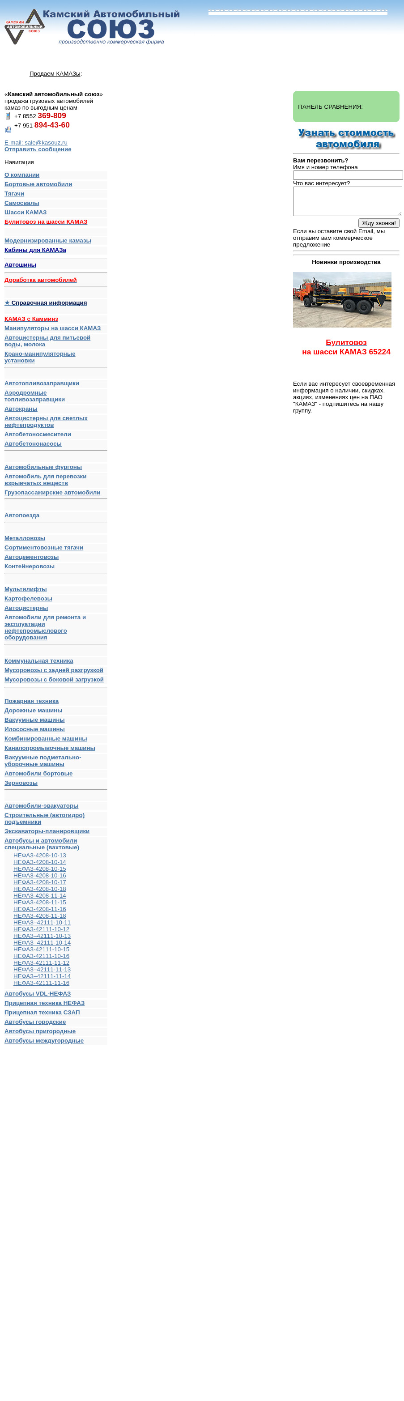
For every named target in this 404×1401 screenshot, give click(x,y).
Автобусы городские (35, 1021)
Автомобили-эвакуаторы (41, 805)
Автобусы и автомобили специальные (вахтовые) (41, 844)
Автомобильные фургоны (43, 467)
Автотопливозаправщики (41, 383)
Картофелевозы (28, 598)
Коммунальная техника (38, 660)
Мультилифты (25, 589)
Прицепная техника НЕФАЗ (44, 1003)
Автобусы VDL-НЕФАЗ (37, 993)
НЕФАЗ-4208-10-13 (39, 855)
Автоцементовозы (31, 557)
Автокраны (21, 408)
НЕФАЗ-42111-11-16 (41, 982)
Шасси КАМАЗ (25, 212)
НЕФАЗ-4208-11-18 (39, 915)
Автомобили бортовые (38, 773)
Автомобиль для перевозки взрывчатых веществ (45, 479)
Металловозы (24, 538)
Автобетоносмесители (37, 434)
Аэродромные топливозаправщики (34, 396)
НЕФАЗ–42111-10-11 (42, 922)
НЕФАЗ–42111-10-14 (42, 942)
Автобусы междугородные (44, 1040)
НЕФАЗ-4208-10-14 (39, 862)
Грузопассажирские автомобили (55, 494)
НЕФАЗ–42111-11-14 (42, 976)
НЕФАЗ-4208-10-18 (39, 889)
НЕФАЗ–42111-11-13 (42, 969)
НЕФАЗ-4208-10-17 (39, 882)
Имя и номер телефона (325, 167)
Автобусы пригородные (40, 1031)
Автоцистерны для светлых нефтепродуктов (46, 421)
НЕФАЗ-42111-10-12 (41, 929)
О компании (21, 174)
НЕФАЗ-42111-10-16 (41, 956)
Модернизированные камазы (47, 240)
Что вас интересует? (321, 183)
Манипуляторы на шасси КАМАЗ (52, 328)
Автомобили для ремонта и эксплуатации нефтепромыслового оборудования (55, 629)
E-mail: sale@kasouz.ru (36, 142)
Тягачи (14, 193)
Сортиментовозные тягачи (43, 547)
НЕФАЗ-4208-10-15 (39, 868)
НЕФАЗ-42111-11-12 (41, 962)
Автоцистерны (26, 608)
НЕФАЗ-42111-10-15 (41, 949)
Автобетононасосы (55, 445)
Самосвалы (21, 203)
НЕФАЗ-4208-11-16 (39, 909)
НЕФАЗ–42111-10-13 (42, 936)
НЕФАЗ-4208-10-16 (39, 875)
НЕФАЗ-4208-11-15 (39, 902)
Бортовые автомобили (38, 184)
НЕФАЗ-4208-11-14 (39, 895)
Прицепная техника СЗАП (42, 1012)
